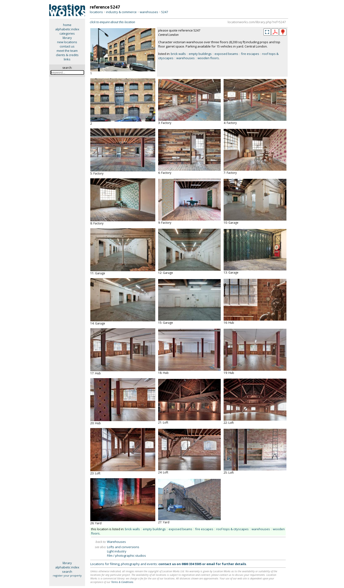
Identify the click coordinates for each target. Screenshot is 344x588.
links (67, 59)
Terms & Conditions (122, 582)
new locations (67, 42)
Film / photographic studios (126, 555)
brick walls (178, 54)
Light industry (116, 551)
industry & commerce (121, 12)
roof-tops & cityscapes (232, 529)
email (210, 564)
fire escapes (250, 54)
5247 (164, 12)
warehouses (149, 12)
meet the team (67, 50)
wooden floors (208, 58)
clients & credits (67, 55)
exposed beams (226, 54)
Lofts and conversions (123, 547)
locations (96, 12)
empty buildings (200, 54)
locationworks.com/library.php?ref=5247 (257, 22)
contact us (67, 46)
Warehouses (116, 542)
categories (67, 33)
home (67, 25)
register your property (67, 575)
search (67, 571)
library (67, 38)
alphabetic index (67, 29)
